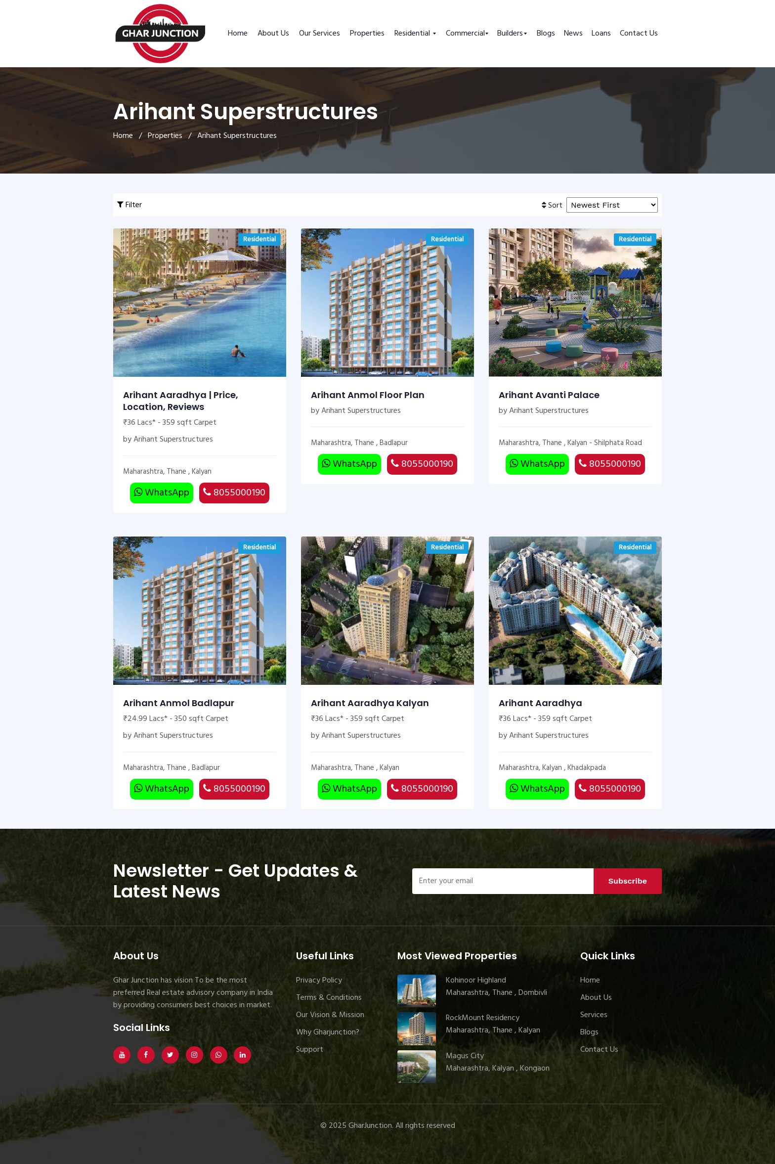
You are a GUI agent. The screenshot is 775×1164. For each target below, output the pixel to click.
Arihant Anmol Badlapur (178, 703)
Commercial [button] (465, 33)
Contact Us (639, 33)
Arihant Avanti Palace (549, 395)
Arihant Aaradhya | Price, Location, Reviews (180, 401)
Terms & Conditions (329, 997)
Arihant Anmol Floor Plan (368, 395)
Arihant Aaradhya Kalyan (370, 703)
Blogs (546, 33)
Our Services (319, 33)
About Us (273, 33)
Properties (367, 33)
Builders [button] (510, 33)
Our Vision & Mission (330, 1015)
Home (238, 33)
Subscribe (627, 881)
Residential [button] (413, 33)
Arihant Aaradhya (540, 703)
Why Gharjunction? (327, 1032)
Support (309, 1049)
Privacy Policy (319, 980)
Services (593, 1015)
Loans (601, 33)
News (573, 33)
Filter (129, 205)
